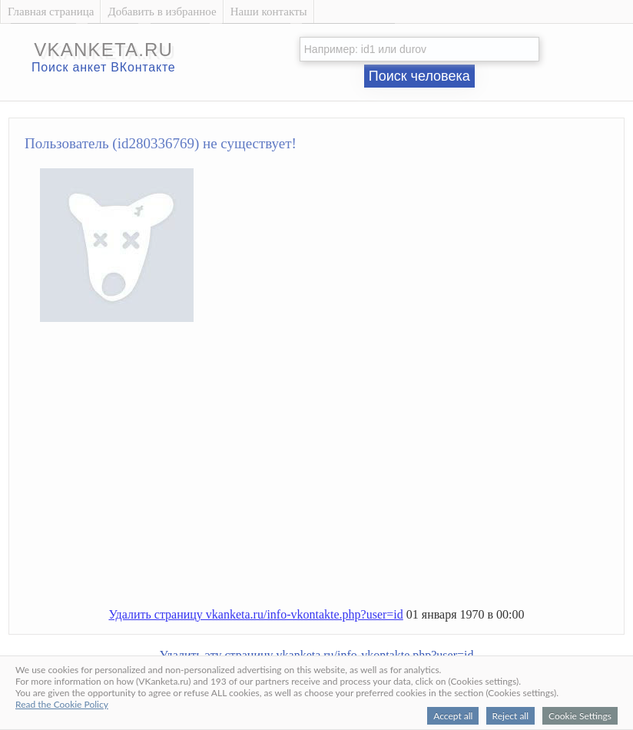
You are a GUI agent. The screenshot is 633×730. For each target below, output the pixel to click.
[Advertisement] (332, 471)
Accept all (452, 716)
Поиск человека (419, 76)
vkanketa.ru (103, 49)
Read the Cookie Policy (61, 704)
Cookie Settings (579, 716)
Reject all (510, 716)
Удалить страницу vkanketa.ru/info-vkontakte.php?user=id (255, 614)
